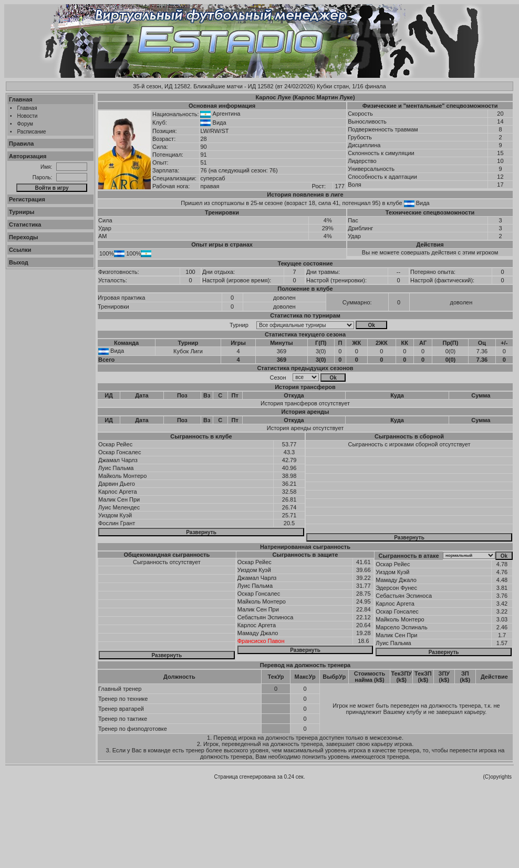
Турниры (22, 212)
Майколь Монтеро (122, 476)
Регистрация (27, 199)
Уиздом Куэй (115, 515)
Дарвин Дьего (116, 484)
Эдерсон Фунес (396, 588)
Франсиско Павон (261, 641)
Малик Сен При (119, 499)
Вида (219, 122)
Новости (27, 116)
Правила (21, 143)
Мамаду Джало (257, 633)
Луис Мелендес (119, 507)
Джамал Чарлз (118, 460)
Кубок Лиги (188, 351)
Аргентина (227, 113)
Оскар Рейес (115, 444)
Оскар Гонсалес (119, 452)
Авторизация (27, 156)
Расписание (31, 132)
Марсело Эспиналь (401, 627)
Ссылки (20, 250)
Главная (21, 99)
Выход (18, 262)
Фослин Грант (116, 523)
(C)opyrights (497, 777)
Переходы (23, 237)
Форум (25, 124)
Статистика (25, 224)
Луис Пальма (115, 468)
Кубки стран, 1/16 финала (351, 86)
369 (281, 351)
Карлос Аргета (117, 491)
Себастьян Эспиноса (265, 617)
